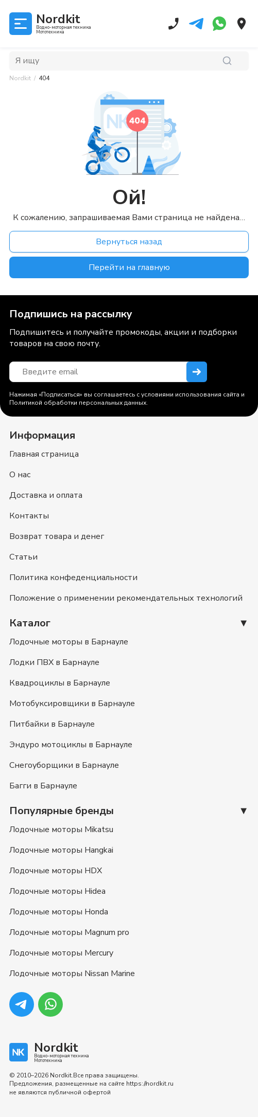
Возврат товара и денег (56, 536)
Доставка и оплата (45, 495)
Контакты (29, 515)
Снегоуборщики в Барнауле (64, 765)
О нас (19, 474)
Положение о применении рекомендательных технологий (126, 598)
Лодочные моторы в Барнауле (68, 641)
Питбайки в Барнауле (52, 724)
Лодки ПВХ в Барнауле (54, 662)
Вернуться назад (129, 241)
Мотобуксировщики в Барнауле (72, 703)
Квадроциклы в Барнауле (59, 683)
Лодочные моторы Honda (58, 911)
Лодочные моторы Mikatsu (61, 829)
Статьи (23, 557)
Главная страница (44, 454)
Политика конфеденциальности (73, 577)
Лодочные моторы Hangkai (61, 850)
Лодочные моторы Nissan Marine (72, 973)
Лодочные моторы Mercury (61, 953)
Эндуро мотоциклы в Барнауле (70, 744)
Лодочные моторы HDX (55, 870)
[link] (44, 78)
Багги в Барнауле (43, 785)
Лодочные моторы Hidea (57, 891)
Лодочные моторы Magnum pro (69, 932)
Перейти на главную (129, 267)
